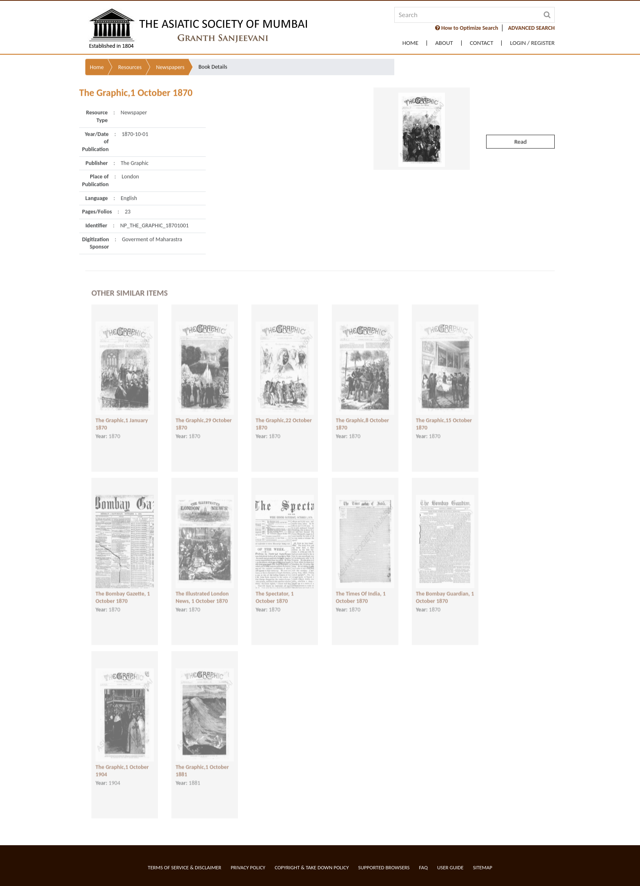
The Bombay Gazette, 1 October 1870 (123, 586)
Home (410, 43)
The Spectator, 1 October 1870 (274, 586)
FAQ (423, 867)
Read (520, 118)
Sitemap (482, 867)
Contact (481, 43)
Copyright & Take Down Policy (312, 867)
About (444, 43)
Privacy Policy (248, 867)
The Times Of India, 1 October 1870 (361, 586)
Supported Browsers (384, 867)
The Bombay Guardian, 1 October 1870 (445, 586)
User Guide (450, 867)
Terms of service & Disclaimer (184, 867)
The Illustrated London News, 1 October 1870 (202, 586)
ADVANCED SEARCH (531, 27)
